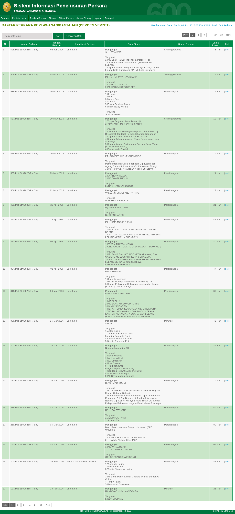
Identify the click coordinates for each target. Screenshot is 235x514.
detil (227, 49)
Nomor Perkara (29, 44)
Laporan (98, 18)
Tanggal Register (57, 44)
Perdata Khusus (38, 18)
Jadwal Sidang (84, 18)
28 (221, 35)
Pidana (52, 18)
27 (216, 35)
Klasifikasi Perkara (85, 44)
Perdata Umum (19, 18)
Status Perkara (186, 44)
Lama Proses (216, 44)
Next (228, 35)
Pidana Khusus (66, 18)
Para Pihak (134, 44)
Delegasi (109, 18)
